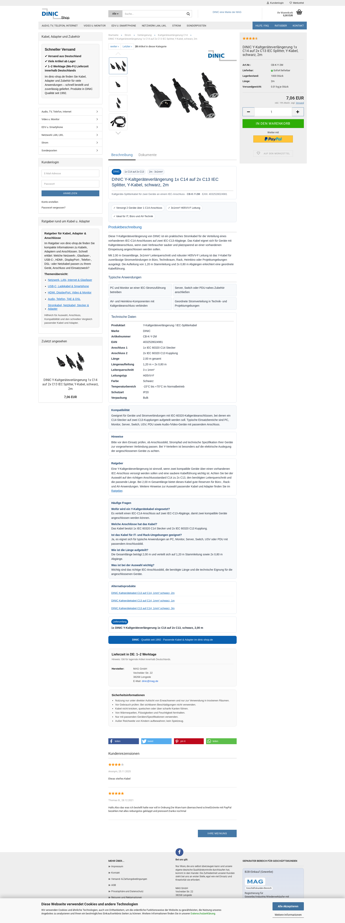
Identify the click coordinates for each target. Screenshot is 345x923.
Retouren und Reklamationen (126, 897)
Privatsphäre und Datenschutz (127, 891)
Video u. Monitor (95, 25)
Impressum (117, 866)
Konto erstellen (50, 201)
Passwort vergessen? (53, 207)
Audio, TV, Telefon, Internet (60, 25)
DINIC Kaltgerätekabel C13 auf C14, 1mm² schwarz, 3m (143, 608)
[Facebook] (179, 852)
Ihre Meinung (217, 833)
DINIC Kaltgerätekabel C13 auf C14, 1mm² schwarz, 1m (143, 600)
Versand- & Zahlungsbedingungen (129, 879)
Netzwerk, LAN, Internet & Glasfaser (70, 279)
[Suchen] (188, 13)
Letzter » (127, 46)
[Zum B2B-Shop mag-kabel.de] (255, 881)
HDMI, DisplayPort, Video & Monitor (69, 292)
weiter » (114, 46)
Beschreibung (122, 155)
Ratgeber (281, 25)
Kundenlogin (275, 3)
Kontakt (298, 25)
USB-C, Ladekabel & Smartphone (68, 286)
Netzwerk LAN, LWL (154, 25)
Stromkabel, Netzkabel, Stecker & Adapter (68, 307)
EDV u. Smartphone (123, 25)
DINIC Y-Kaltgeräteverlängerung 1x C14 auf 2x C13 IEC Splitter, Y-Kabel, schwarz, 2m (70, 384)
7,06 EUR (70, 397)
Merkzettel (297, 3)
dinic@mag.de (150, 681)
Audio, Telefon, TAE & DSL (64, 299)
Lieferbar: (248, 70)
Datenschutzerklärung (203, 913)
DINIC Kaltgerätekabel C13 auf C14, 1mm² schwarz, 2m (143, 592)
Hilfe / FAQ (262, 25)
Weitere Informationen (288, 914)
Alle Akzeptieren (288, 906)
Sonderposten (196, 25)
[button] (123, 741)
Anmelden (70, 193)
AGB (113, 885)
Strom (176, 25)
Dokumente (148, 155)
